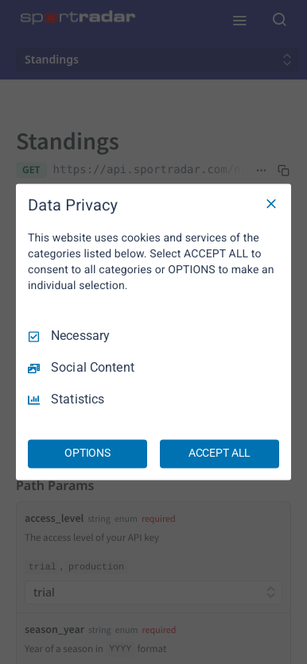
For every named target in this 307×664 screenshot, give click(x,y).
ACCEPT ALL (219, 453)
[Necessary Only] (271, 203)
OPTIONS (87, 453)
